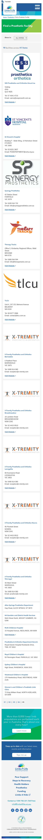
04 (19, 702)
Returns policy (32, 829)
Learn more (21, 731)
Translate (8, 1)
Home (5, 17)
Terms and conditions (13, 829)
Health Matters (21, 784)
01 (5, 702)
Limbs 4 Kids (21, 795)
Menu (37, 7)
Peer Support (21, 777)
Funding (21, 791)
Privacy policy (23, 829)
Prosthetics (11, 17)
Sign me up (21, 755)
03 (14, 702)
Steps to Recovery (21, 780)
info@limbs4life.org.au (21, 804)
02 (9, 702)
